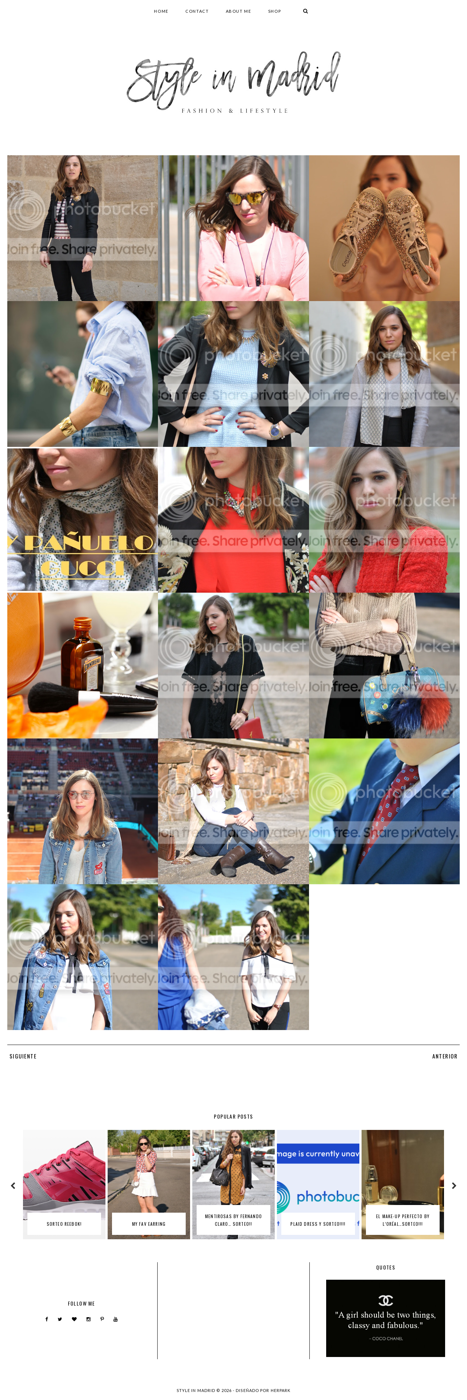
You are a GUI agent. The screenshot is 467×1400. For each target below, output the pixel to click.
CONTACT (197, 11)
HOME (161, 11)
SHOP (274, 11)
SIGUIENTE (22, 1056)
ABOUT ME (238, 11)
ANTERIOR (445, 1056)
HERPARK (281, 1390)
